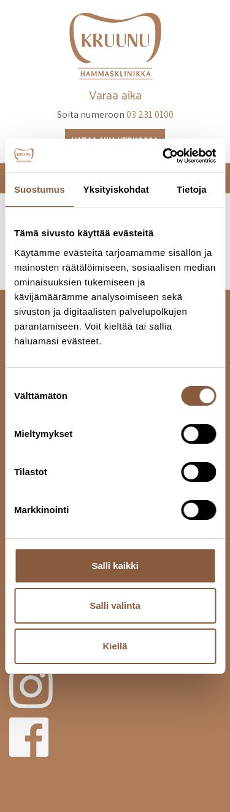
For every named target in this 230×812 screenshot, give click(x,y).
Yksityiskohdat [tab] (116, 189)
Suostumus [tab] (39, 189)
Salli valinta (115, 605)
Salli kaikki (115, 565)
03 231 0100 (150, 114)
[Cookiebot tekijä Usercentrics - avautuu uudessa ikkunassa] (164, 156)
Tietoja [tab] (192, 189)
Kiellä (114, 646)
